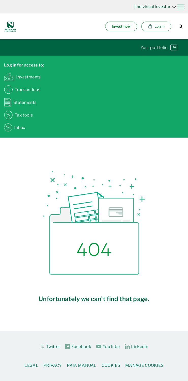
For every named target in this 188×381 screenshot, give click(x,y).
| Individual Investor (155, 6)
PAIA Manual (82, 365)
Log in (156, 26)
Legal (31, 365)
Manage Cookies (144, 365)
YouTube (108, 347)
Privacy (52, 365)
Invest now (121, 26)
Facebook (78, 347)
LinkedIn (136, 347)
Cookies (111, 365)
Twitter (50, 346)
